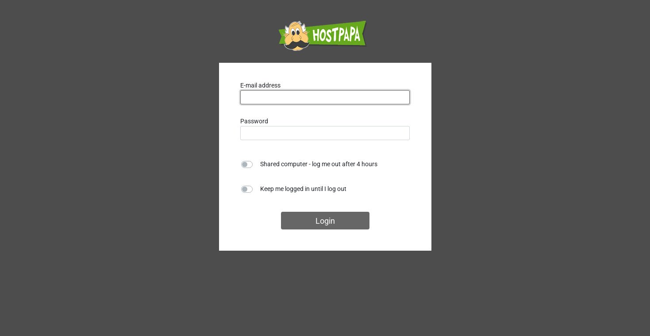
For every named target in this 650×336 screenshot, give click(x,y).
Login (325, 220)
